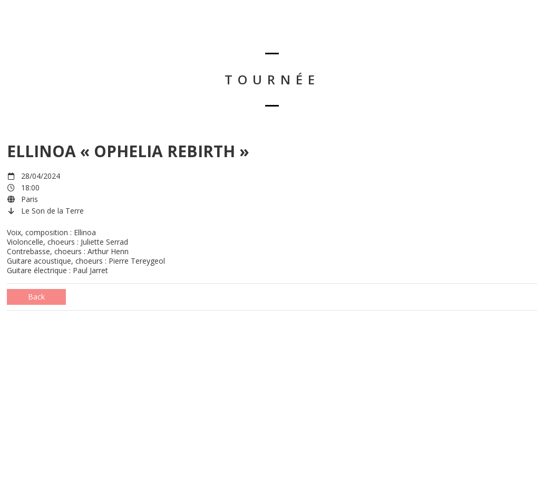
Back (36, 297)
